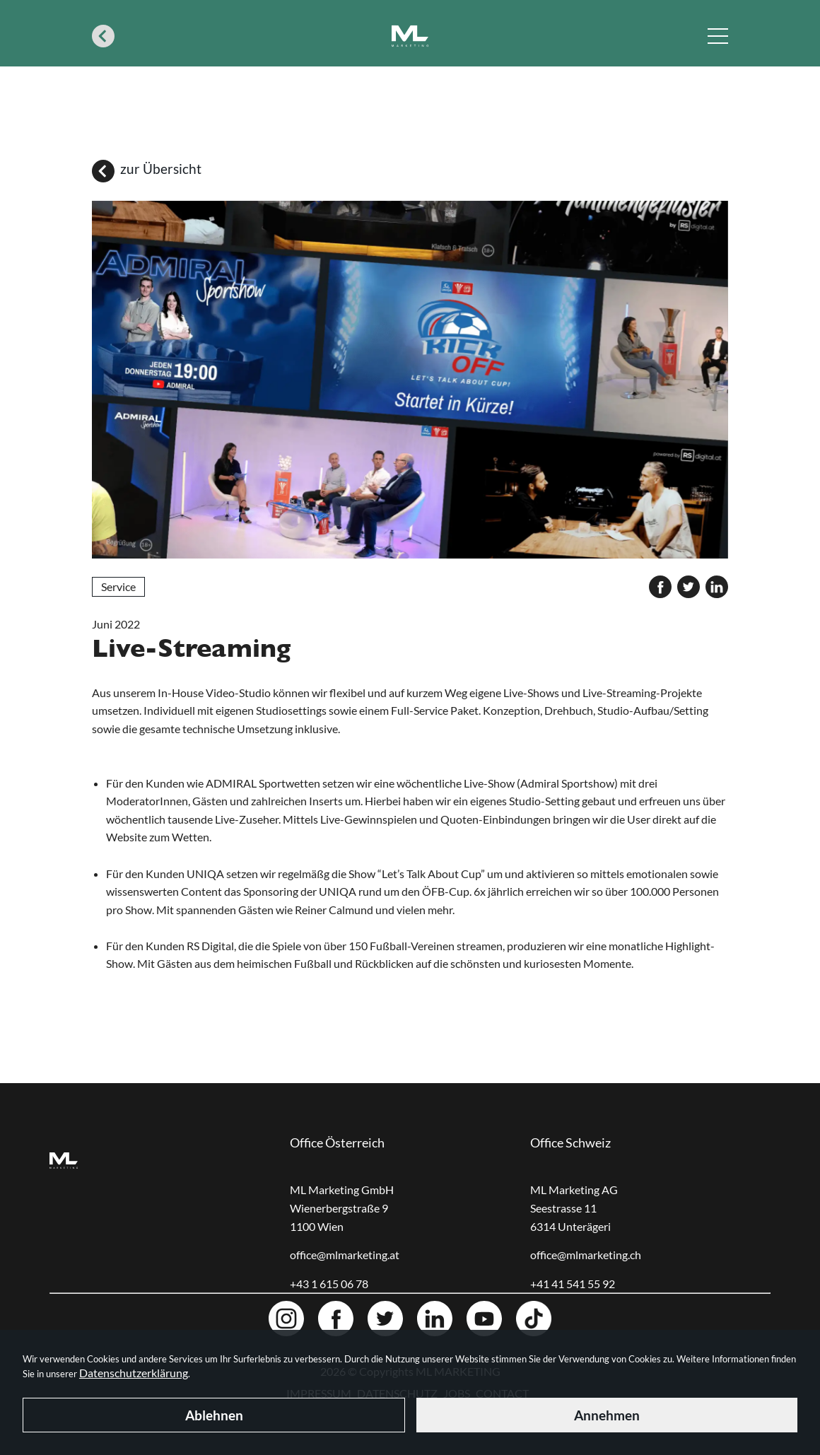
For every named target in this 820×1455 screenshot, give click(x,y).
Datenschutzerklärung (133, 1372)
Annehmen (607, 1415)
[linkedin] (716, 586)
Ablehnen (214, 1415)
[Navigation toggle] (718, 36)
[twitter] (688, 586)
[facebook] (660, 586)
